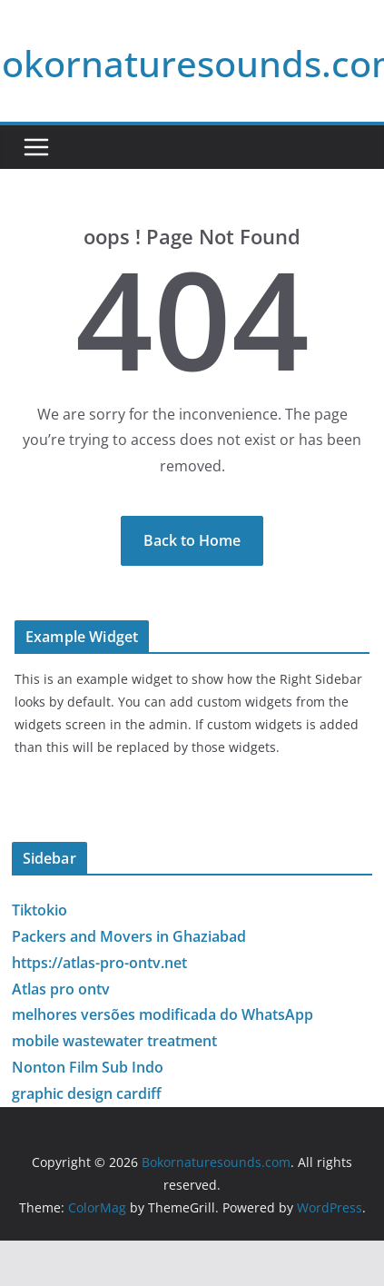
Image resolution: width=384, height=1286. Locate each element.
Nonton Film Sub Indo (87, 1067)
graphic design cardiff (87, 1093)
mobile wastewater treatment (114, 1041)
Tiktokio (39, 910)
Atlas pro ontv (61, 989)
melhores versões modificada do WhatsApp (162, 1014)
